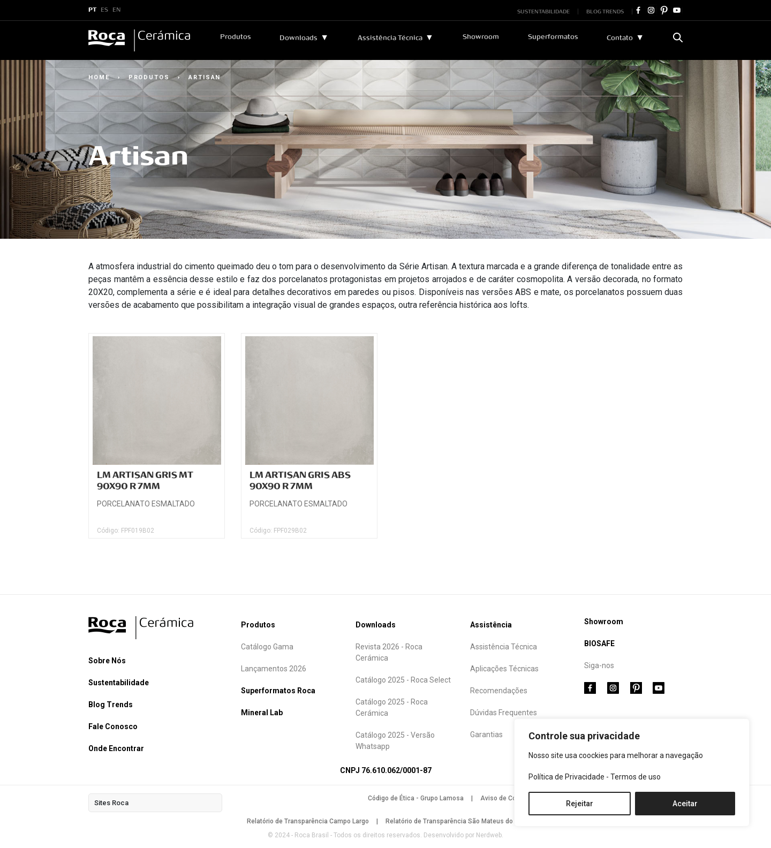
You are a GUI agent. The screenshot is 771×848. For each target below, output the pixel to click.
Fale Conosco (113, 726)
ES (104, 10)
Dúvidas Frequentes (503, 712)
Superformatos (553, 37)
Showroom (481, 37)
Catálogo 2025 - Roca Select (403, 680)
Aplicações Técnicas (504, 668)
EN (116, 10)
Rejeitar (579, 803)
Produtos (235, 37)
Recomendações (498, 690)
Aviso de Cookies (506, 798)
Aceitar (685, 803)
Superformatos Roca (278, 690)
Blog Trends (110, 704)
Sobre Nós (107, 660)
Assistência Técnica (390, 38)
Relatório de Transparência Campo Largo (308, 821)
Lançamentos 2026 (273, 668)
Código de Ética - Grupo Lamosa (416, 798)
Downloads (298, 38)
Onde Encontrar (116, 748)
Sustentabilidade (118, 682)
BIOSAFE (599, 643)
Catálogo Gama (267, 646)
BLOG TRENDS (605, 11)
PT (92, 10)
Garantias (486, 734)
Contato (620, 38)
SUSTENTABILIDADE (543, 11)
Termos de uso (635, 777)
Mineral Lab (262, 712)
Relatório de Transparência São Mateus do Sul (455, 821)
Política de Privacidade (566, 777)
